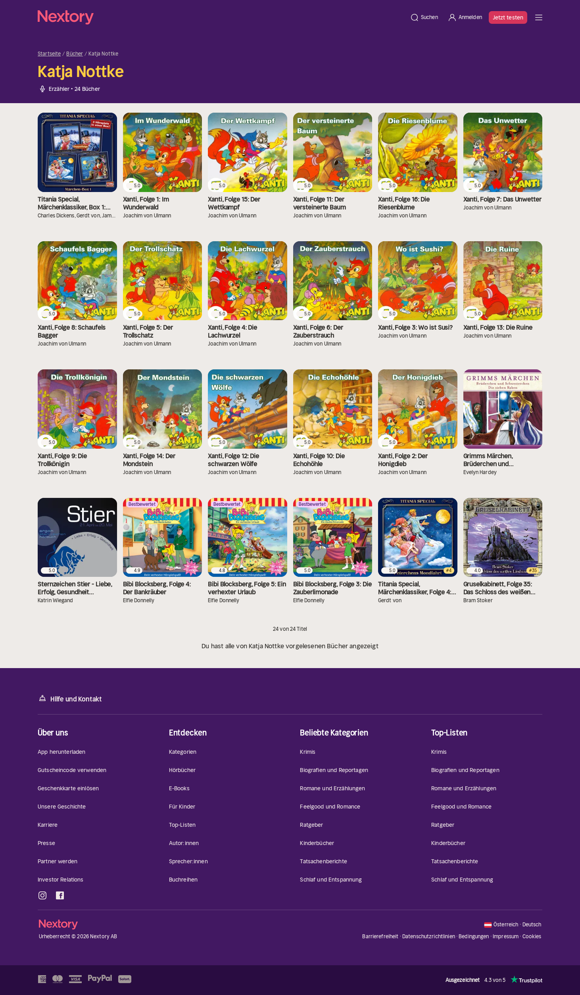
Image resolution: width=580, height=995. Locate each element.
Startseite (49, 54)
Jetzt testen (508, 17)
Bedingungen (474, 936)
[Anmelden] (465, 17)
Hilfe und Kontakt (70, 698)
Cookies (532, 937)
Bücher (74, 54)
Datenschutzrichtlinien (428, 936)
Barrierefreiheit (380, 936)
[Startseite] (221, 17)
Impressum (506, 936)
